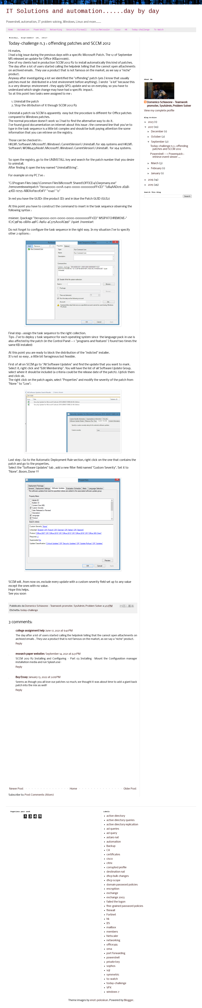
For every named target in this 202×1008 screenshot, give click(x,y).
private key (113, 962)
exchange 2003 (115, 897)
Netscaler (112, 936)
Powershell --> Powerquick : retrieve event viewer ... (167, 155)
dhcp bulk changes (117, 876)
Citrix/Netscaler (100, 30)
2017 (151, 127)
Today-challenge (141, 30)
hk (107, 919)
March (155, 163)
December (157, 131)
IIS (108, 923)
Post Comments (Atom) (39, 795)
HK (126, 30)
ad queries (112, 829)
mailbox (111, 927)
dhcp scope (113, 880)
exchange (112, 893)
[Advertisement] (72, 761)
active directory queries (120, 820)
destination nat (115, 871)
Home (10, 30)
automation (113, 841)
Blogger (128, 1000)
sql (108, 970)
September (158, 141)
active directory (115, 816)
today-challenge (29, 610)
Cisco (117, 30)
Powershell (40, 30)
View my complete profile (159, 110)
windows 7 (112, 992)
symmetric (112, 974)
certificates (113, 854)
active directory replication (122, 824)
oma (109, 949)
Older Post (130, 788)
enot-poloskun (99, 1000)
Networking (56, 30)
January (156, 173)
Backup (110, 846)
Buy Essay (22, 677)
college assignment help (30, 630)
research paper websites (30, 654)
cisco (109, 859)
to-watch (112, 979)
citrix (109, 863)
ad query (111, 833)
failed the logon (115, 901)
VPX (108, 987)
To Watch (159, 30)
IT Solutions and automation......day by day (82, 11)
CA (108, 850)
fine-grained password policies (124, 906)
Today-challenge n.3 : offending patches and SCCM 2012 (169, 148)
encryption (112, 889)
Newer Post (16, 788)
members (112, 931)
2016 (151, 180)
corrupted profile (116, 867)
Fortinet (111, 914)
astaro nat (112, 837)
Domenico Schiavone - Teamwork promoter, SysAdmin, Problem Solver (169, 104)
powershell (113, 957)
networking (113, 940)
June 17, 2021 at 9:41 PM (59, 630)
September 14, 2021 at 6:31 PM (63, 654)
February (156, 168)
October (156, 136)
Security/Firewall (76, 30)
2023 (151, 122)
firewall (110, 910)
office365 (112, 944)
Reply (19, 643)
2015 (151, 185)
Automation (23, 30)
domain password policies (122, 884)
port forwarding (115, 953)
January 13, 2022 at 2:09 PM (44, 677)
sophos (110, 966)
